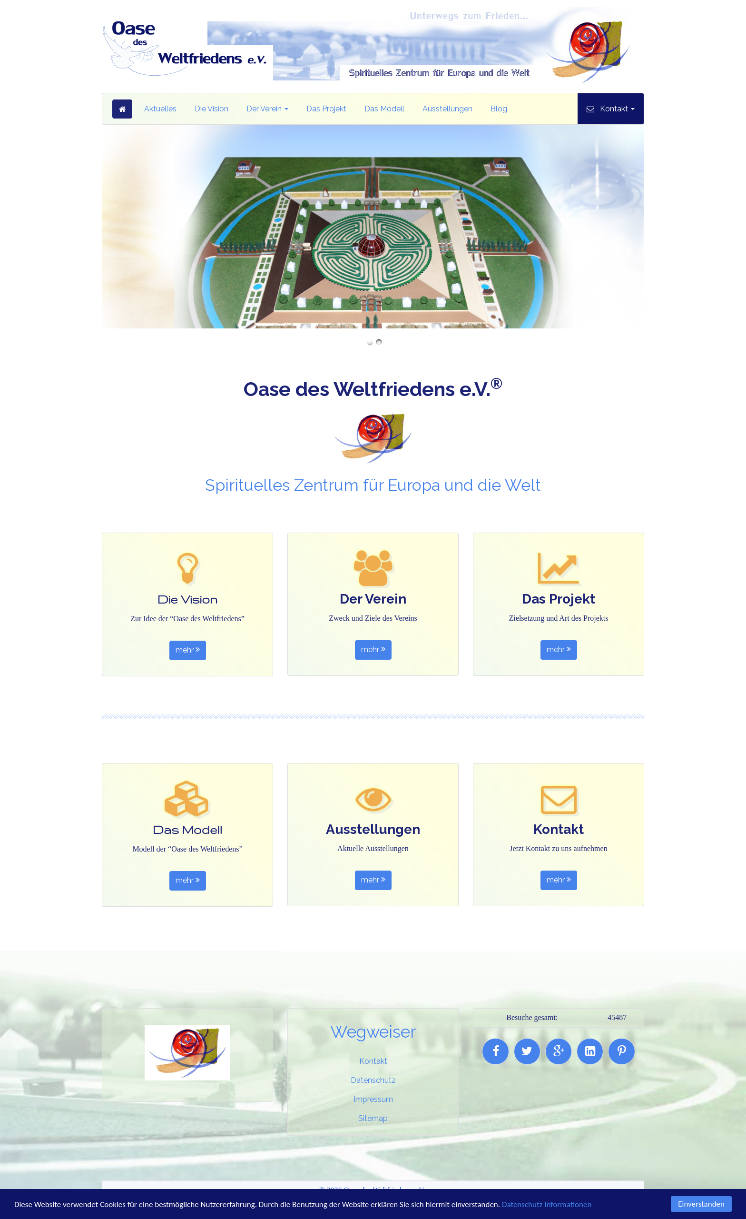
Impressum (373, 1099)
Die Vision (211, 108)
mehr (188, 650)
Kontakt (373, 1061)
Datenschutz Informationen (546, 1205)
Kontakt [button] (617, 108)
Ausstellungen (447, 108)
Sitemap (373, 1118)
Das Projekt (326, 108)
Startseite (122, 109)
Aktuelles (160, 108)
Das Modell (384, 108)
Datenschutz (373, 1080)
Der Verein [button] (267, 108)
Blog (499, 108)
